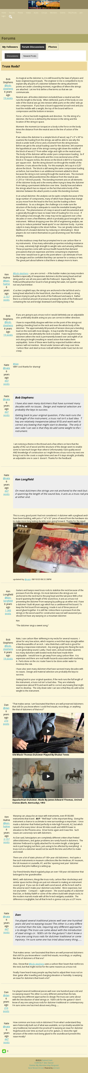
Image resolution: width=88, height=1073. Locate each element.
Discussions (12, 56)
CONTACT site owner (44, 1062)
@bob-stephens (8, 87)
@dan (6, 708)
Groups (44, 13)
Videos (28, 13)
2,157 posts (7, 298)
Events (62, 13)
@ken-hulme (6, 282)
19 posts (8, 98)
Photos (20, 13)
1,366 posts (8, 612)
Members (53, 13)
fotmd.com (47, 1060)
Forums (12, 13)
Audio (36, 13)
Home (4, 13)
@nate (6, 368)
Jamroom (56, 1068)
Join (81, 13)
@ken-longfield (8, 599)
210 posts (6, 722)
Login (4, 16)
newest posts (29, 56)
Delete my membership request (44, 1065)
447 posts (7, 382)
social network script (35, 1068)
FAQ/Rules (72, 13)
